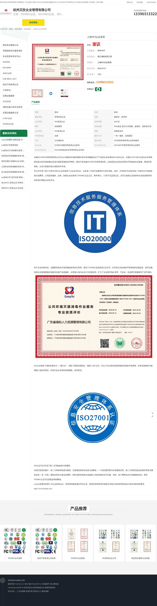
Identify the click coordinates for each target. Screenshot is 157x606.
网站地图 (45, 591)
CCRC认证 (7, 118)
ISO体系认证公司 (109, 558)
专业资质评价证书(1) (12, 56)
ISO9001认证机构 (78, 558)
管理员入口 (37, 591)
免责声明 (29, 591)
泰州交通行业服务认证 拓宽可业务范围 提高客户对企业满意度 (13, 161)
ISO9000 (6, 62)
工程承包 (7, 90)
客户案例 (144, 22)
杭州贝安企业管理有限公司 (34, 588)
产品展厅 (100, 22)
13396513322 (104, 82)
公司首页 (11, 22)
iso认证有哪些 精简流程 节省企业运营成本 (13, 140)
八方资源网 (21, 591)
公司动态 (122, 22)
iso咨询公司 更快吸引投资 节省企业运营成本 (13, 150)
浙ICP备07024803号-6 (33, 584)
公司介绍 (78, 22)
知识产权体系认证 (10, 84)
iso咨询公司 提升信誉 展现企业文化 (13, 177)
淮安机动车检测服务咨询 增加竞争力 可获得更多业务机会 (13, 156)
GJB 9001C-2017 (9, 79)
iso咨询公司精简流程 (9, 145)
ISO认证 (27, 29)
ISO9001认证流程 (15, 558)
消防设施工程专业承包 (12, 107)
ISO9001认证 (8, 124)
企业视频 (55, 22)
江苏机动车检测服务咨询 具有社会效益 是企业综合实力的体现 (13, 167)
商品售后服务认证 (10, 45)
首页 (11, 29)
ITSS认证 (7, 101)
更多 (24, 133)
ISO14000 (7, 68)
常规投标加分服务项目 (12, 51)
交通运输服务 (9, 96)
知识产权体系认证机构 (46, 558)
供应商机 (33, 22)
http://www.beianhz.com (43, 489)
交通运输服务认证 (10, 113)
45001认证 (7, 73)
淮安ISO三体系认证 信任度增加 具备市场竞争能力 (13, 188)
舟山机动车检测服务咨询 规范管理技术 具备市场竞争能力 (13, 172)
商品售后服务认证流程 (140, 558)
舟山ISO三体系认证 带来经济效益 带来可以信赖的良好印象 (13, 183)
